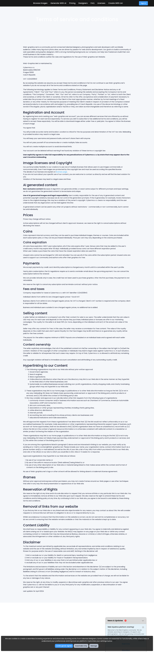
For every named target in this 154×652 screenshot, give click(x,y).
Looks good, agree (64, 646)
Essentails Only (81, 646)
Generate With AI (58, 3)
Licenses (101, 3)
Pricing (72, 3)
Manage (94, 646)
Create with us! (115, 3)
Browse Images (40, 3)
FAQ (92, 3)
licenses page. (61, 172)
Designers (83, 3)
